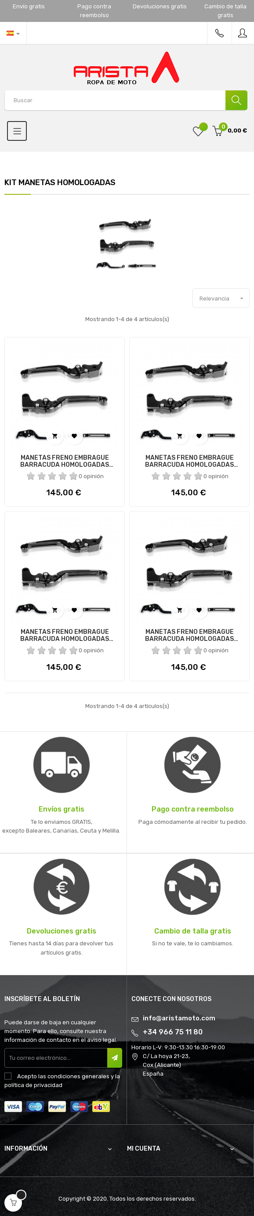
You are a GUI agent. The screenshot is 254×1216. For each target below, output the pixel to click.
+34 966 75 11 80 (173, 1032)
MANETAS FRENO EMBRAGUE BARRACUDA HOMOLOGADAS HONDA (64, 636)
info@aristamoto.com (179, 1018)
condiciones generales (78, 1076)
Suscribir (114, 1058)
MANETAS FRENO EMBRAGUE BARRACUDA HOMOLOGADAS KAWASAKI (64, 461)
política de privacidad (33, 1085)
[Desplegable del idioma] (13, 33)
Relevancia (224, 298)
